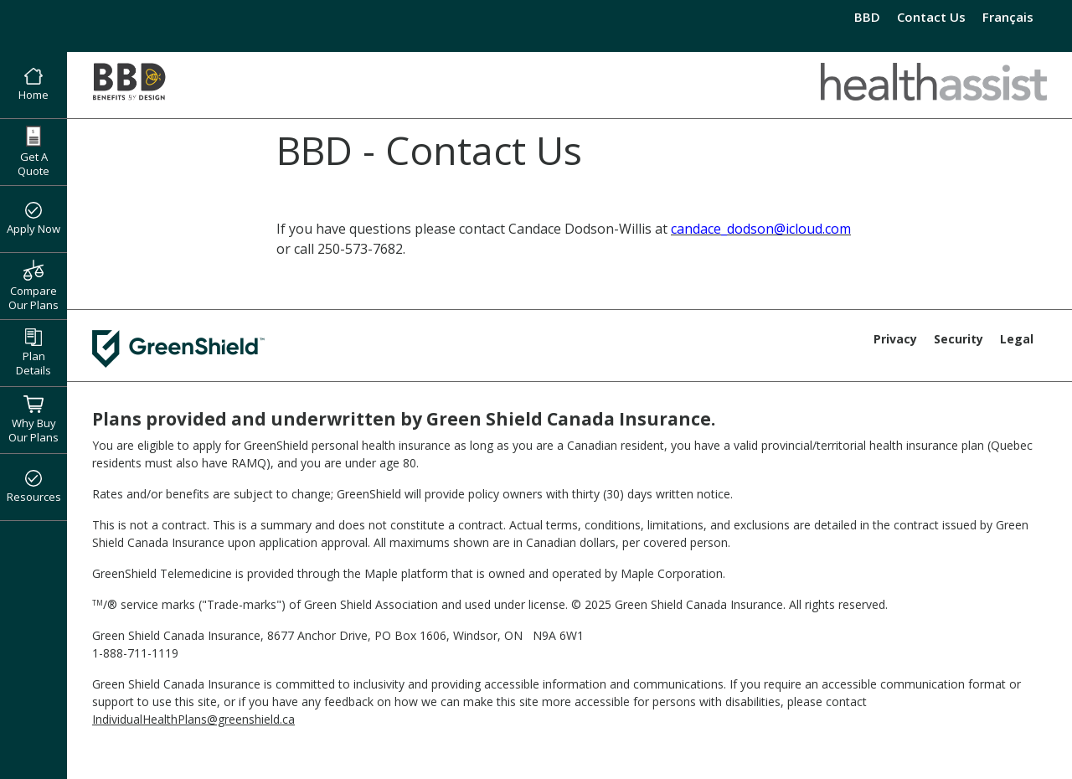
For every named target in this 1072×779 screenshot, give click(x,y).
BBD (867, 16)
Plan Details (33, 353)
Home (33, 85)
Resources (34, 487)
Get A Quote (33, 152)
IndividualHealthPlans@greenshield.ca (193, 719)
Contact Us (931, 16)
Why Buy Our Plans (33, 419)
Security (958, 339)
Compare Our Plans (33, 286)
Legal (1016, 339)
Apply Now (33, 219)
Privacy (895, 339)
